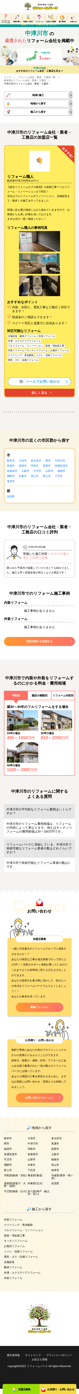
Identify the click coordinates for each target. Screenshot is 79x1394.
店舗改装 (9, 1267)
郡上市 (47, 481)
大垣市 (23, 465)
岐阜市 (11, 465)
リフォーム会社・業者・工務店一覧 (36, 82)
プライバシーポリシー (59, 1360)
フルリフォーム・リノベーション (23, 1235)
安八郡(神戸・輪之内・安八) (38, 1198)
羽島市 (35, 470)
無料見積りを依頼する (40, 646)
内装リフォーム (13, 1283)
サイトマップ (33, 1360)
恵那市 (47, 470)
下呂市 (59, 481)
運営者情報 (13, 1360)
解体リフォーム (13, 1272)
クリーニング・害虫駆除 (18, 1230)
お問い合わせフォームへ (39, 1102)
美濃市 (11, 470)
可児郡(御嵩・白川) (15, 1196)
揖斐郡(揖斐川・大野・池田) (15, 1190)
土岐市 (25, 476)
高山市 (35, 481)
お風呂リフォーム (14, 1251)
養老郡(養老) (35, 1180)
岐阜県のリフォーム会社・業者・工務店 (25, 85)
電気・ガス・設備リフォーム (21, 1261)
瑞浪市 (23, 470)
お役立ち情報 (39, 1364)
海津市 (11, 486)
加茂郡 (11, 501)
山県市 (49, 476)
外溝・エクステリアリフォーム (22, 1277)
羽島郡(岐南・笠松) (15, 1180)
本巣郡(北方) (35, 1188)
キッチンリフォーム (15, 1246)
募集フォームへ (39, 1012)
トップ (7, 82)
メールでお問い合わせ (39, 387)
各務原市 (12, 476)
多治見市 (36, 465)
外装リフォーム (13, 1224)
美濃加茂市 (61, 470)
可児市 (37, 476)
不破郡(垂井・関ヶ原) (62, 1182)
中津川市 (60, 465)
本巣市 (23, 481)
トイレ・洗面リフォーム (18, 1256)
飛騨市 (11, 481)
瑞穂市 (61, 476)
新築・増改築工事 (14, 1240)
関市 (48, 465)
